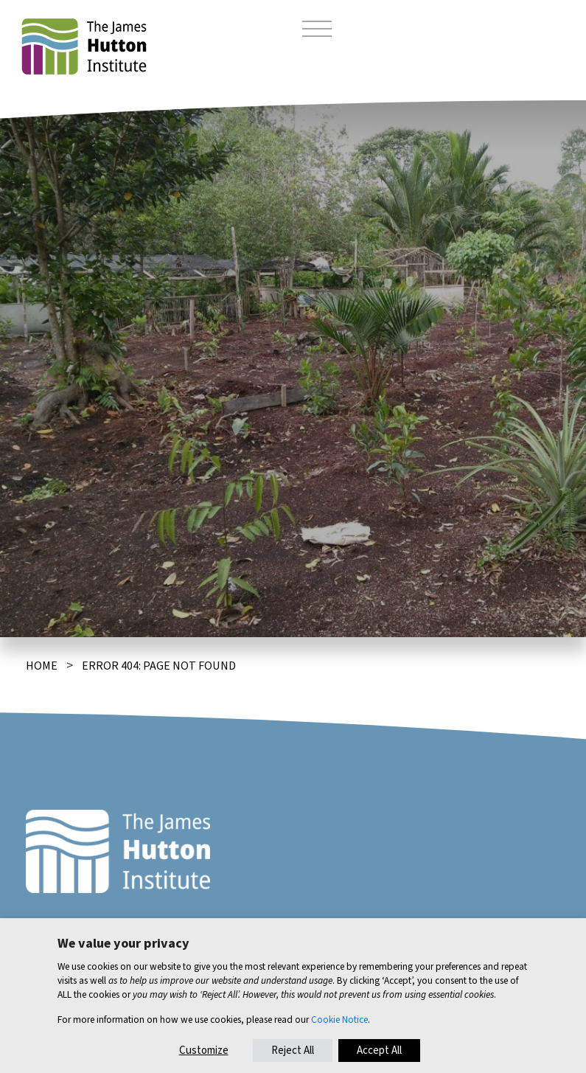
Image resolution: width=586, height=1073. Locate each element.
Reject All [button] (292, 1050)
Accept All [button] (379, 1050)
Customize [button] (204, 1050)
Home (41, 666)
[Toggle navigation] (317, 31)
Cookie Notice (339, 1020)
